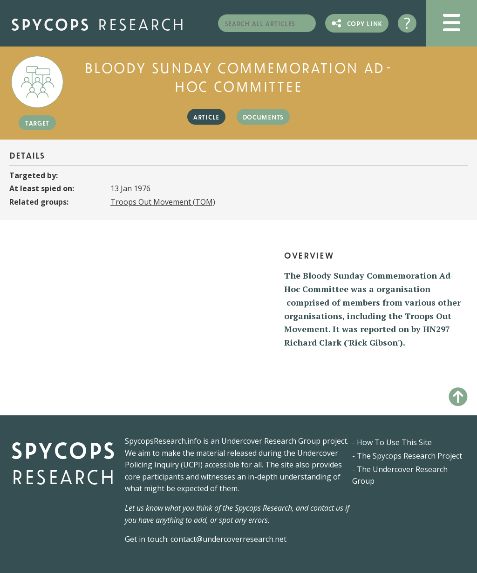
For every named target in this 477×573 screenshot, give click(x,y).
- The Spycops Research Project (407, 456)
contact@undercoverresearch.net (228, 539)
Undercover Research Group (270, 441)
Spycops (98, 23)
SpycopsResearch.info (163, 441)
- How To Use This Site (392, 442)
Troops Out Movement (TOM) (162, 202)
